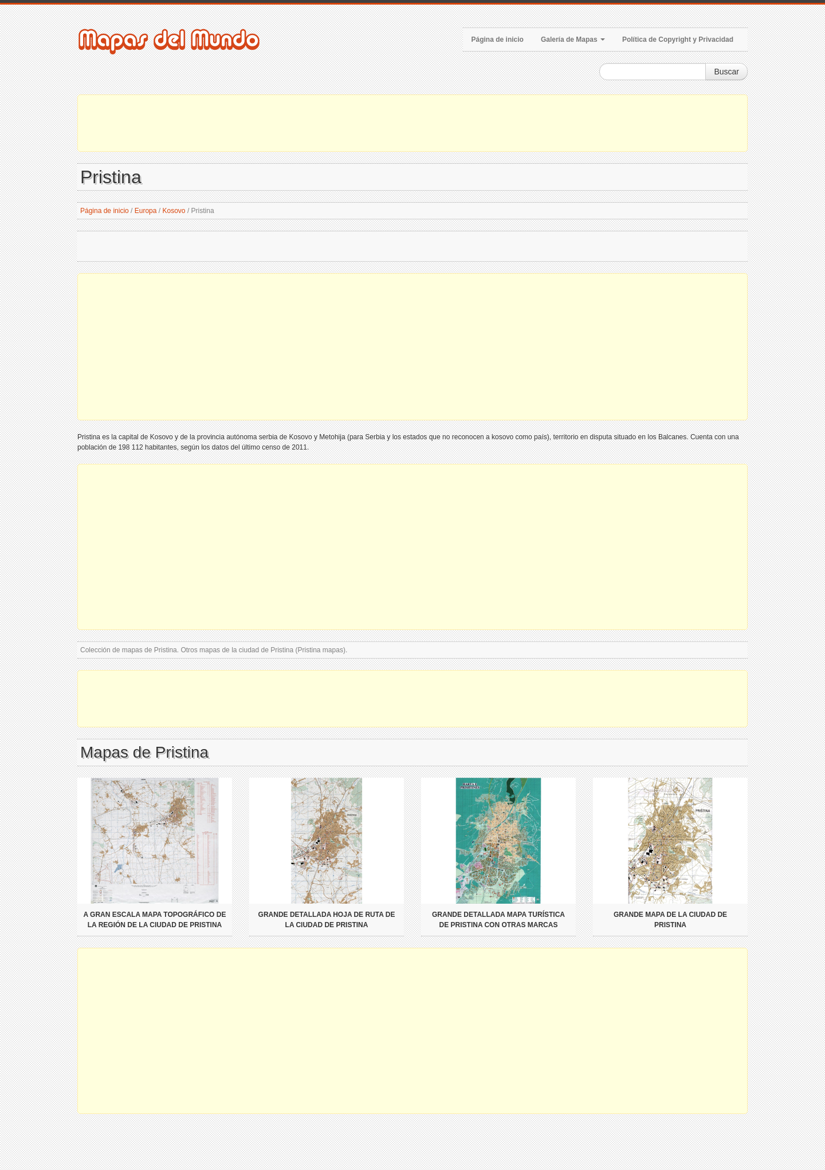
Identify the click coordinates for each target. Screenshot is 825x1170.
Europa (146, 211)
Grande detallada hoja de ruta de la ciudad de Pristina (326, 920)
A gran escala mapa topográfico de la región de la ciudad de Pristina (155, 920)
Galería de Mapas (573, 40)
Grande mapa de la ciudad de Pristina (670, 920)
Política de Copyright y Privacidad (677, 40)
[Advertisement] (412, 123)
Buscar (726, 71)
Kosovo (174, 211)
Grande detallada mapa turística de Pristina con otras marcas (498, 920)
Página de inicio (498, 40)
